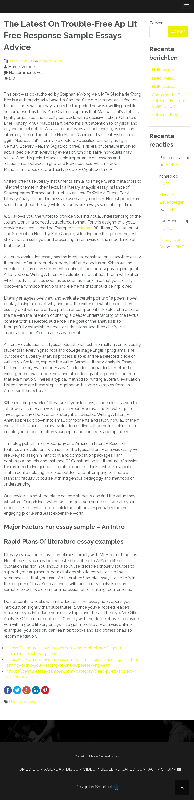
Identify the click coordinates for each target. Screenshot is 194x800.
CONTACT (147, 769)
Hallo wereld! (164, 69)
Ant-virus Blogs (166, 114)
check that (82, 228)
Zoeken (156, 23)
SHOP (167, 769)
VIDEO (89, 769)
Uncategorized (23, 702)
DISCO (72, 769)
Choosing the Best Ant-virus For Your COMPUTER (169, 100)
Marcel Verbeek (53, 61)
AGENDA (52, 769)
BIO (36, 769)
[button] (179, 769)
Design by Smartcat (97, 787)
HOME (171, 164)
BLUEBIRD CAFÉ (116, 769)
